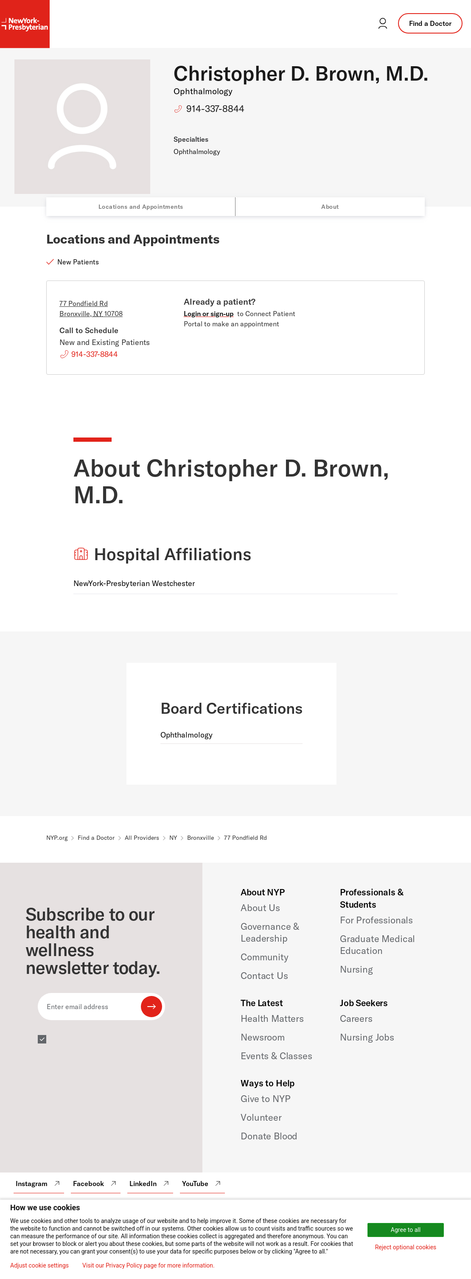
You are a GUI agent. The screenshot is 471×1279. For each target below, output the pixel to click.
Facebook (95, 1183)
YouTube (202, 1183)
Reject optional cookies (406, 1247)
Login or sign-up (209, 313)
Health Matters (272, 1018)
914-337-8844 (215, 109)
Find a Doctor (430, 23)
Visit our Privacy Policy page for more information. (148, 1265)
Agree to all (406, 1229)
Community (265, 957)
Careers (356, 1018)
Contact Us (264, 976)
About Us (260, 908)
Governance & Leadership (270, 932)
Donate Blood (269, 1136)
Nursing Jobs (367, 1037)
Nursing (356, 969)
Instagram (39, 1183)
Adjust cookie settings (39, 1265)
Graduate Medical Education (377, 944)
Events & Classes (276, 1056)
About (330, 206)
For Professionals (376, 920)
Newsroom (263, 1037)
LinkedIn (150, 1183)
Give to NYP (265, 1099)
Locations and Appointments (140, 206)
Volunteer (261, 1117)
